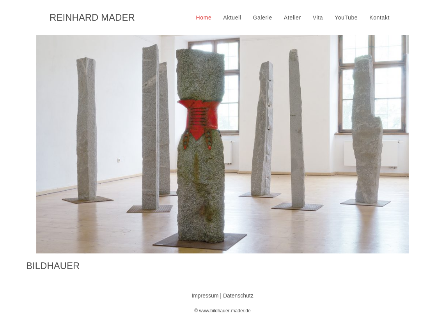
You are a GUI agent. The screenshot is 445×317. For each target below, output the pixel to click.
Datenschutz (238, 295)
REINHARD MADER (92, 17)
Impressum (204, 295)
